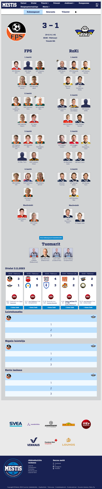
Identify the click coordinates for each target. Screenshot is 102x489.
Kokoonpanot (33, 12)
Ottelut (33, 3)
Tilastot (66, 12)
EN (97, 6)
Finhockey (31, 469)
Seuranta (50, 12)
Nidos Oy (92, 487)
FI (96, 4)
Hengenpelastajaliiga (29, 7)
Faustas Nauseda (52, 303)
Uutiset (23, 3)
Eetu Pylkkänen (33, 301)
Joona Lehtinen (70, 301)
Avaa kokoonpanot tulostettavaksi (51, 238)
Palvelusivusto (32, 471)
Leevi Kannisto (88, 301)
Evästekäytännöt (61, 487)
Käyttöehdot (43, 487)
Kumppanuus (84, 3)
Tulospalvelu (32, 467)
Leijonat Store (32, 472)
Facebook (58, 463)
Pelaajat (56, 3)
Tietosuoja (51, 487)
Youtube (57, 468)
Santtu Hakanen (69, 304)
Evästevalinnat (71, 487)
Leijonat (30, 466)
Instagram (58, 467)
